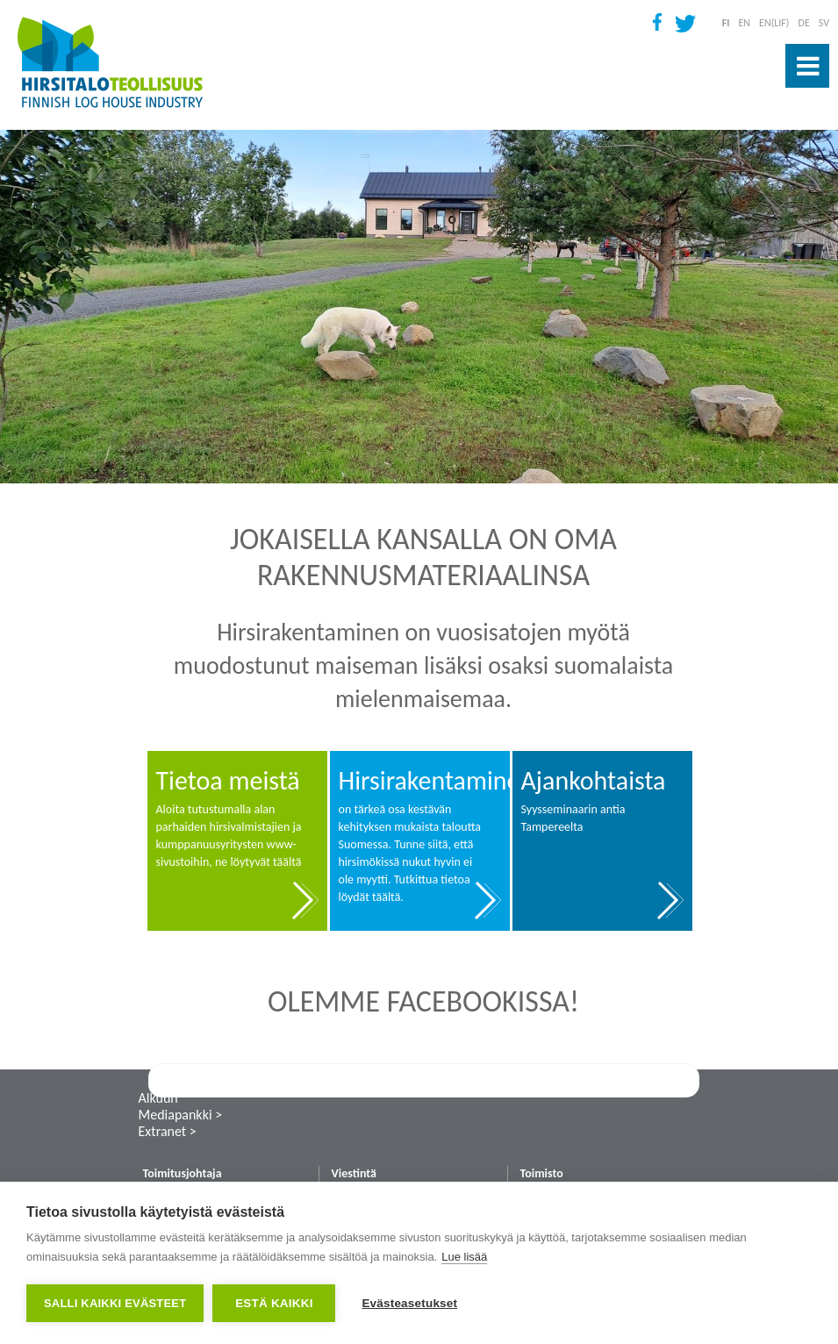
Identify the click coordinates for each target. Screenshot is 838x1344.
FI (726, 23)
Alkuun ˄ (164, 1098)
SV (824, 23)
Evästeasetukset (409, 1303)
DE (804, 23)
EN (744, 23)
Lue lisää (464, 1256)
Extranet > (168, 1131)
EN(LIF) (774, 23)
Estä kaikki (273, 1303)
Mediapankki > (181, 1114)
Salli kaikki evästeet (115, 1303)
